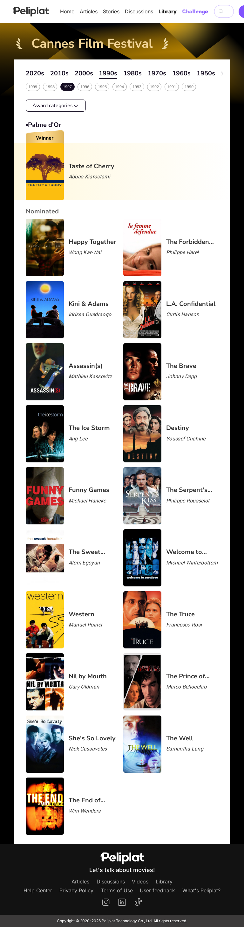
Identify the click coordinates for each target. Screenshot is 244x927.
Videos (140, 881)
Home (67, 11)
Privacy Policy (76, 890)
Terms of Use (117, 890)
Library (168, 11)
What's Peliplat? (201, 890)
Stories (111, 11)
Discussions (139, 11)
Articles (89, 11)
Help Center (38, 890)
